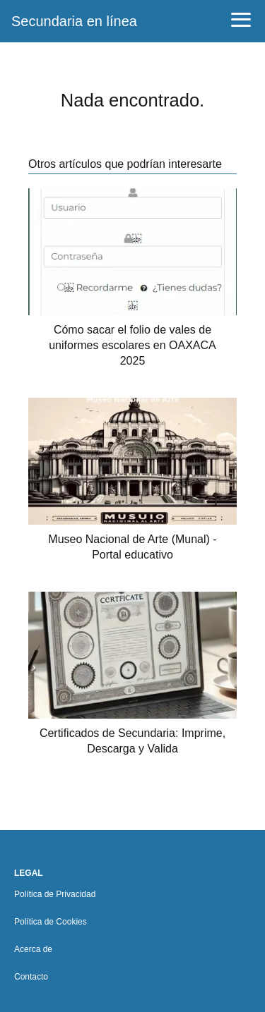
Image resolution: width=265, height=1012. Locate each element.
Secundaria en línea (74, 21)
